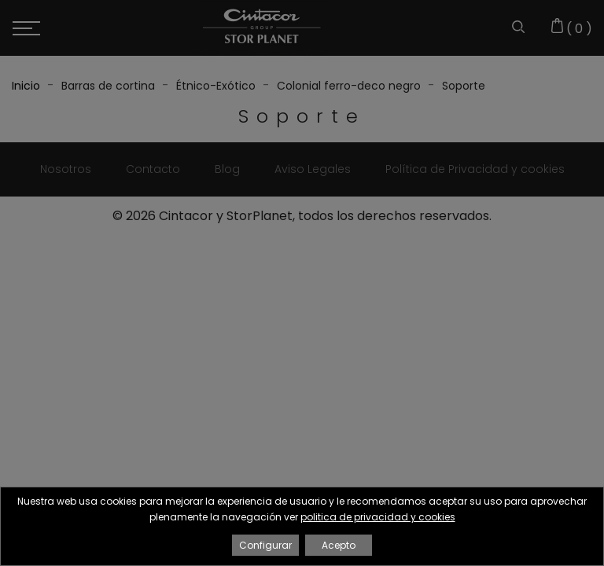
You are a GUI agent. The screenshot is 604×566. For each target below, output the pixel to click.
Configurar (265, 545)
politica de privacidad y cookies (377, 517)
